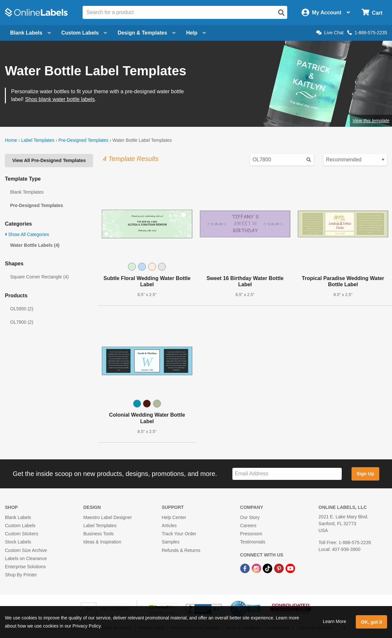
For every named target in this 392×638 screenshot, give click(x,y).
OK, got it (371, 622)
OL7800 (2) (21, 322)
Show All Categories (27, 234)
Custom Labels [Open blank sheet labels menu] (84, 33)
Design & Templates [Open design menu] (147, 33)
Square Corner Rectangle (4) (39, 276)
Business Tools (98, 533)
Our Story (250, 517)
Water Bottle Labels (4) (34, 245)
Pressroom (251, 533)
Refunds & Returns (181, 550)
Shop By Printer (21, 574)
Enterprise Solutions (25, 566)
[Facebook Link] (245, 568)
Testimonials (252, 541)
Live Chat (329, 32)
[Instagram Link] (257, 568)
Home (11, 140)
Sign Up (365, 473)
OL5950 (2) (21, 308)
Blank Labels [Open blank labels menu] (30, 33)
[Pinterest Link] (279, 568)
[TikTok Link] (268, 568)
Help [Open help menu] (196, 33)
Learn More (334, 621)
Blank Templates (26, 192)
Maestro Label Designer (107, 517)
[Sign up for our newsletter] (287, 474)
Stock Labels (18, 541)
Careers (248, 525)
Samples (170, 541)
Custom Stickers (21, 533)
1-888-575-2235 (367, 32)
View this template (371, 120)
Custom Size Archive (26, 550)
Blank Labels (18, 517)
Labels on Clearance (26, 558)
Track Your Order (179, 533)
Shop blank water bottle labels (60, 99)
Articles (169, 525)
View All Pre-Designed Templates (49, 160)
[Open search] (281, 13)
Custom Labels (20, 525)
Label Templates (38, 140)
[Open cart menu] (372, 12)
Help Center (174, 517)
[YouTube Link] (290, 568)
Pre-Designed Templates (83, 140)
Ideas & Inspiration (102, 541)
